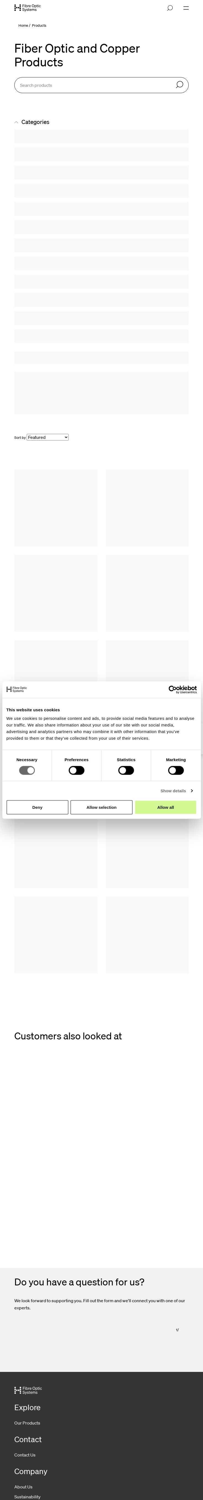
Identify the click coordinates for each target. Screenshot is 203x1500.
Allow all (165, 807)
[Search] (179, 85)
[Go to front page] (27, 8)
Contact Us (25, 1455)
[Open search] (170, 8)
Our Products (27, 1423)
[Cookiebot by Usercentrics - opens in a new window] (172, 689)
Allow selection (101, 807)
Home (23, 25)
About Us (23, 1487)
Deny (37, 807)
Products (39, 25)
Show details (173, 790)
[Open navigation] (186, 8)
